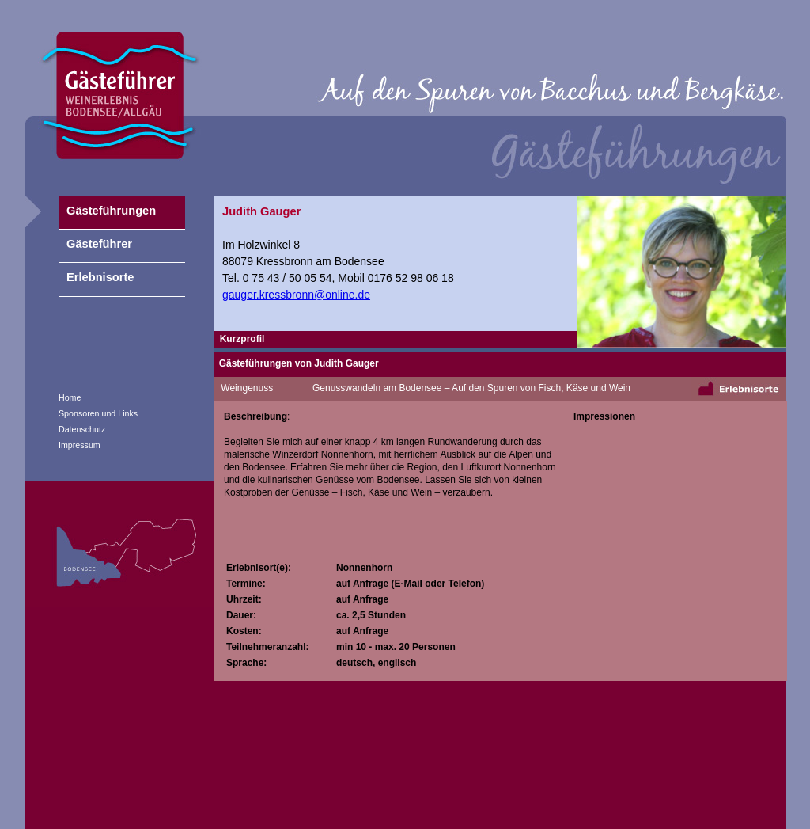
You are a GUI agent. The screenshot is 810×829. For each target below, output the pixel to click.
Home (70, 397)
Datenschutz (82, 429)
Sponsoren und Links (98, 413)
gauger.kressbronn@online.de (296, 294)
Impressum (79, 445)
